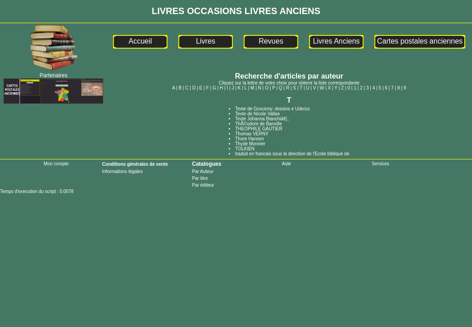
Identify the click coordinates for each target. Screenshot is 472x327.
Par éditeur (203, 185)
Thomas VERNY (251, 133)
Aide (286, 163)
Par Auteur (202, 171)
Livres (206, 41)
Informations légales (122, 171)
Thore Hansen (249, 138)
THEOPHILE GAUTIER (258, 128)
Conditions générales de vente (135, 164)
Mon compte (56, 163)
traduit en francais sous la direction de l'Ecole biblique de (292, 153)
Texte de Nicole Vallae (257, 113)
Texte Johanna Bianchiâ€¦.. (262, 118)
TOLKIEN (245, 148)
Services (380, 163)
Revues (271, 41)
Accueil (140, 41)
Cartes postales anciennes (420, 41)
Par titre (200, 178)
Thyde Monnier (250, 143)
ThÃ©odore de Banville (258, 123)
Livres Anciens (336, 41)
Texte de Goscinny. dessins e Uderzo (272, 108)
